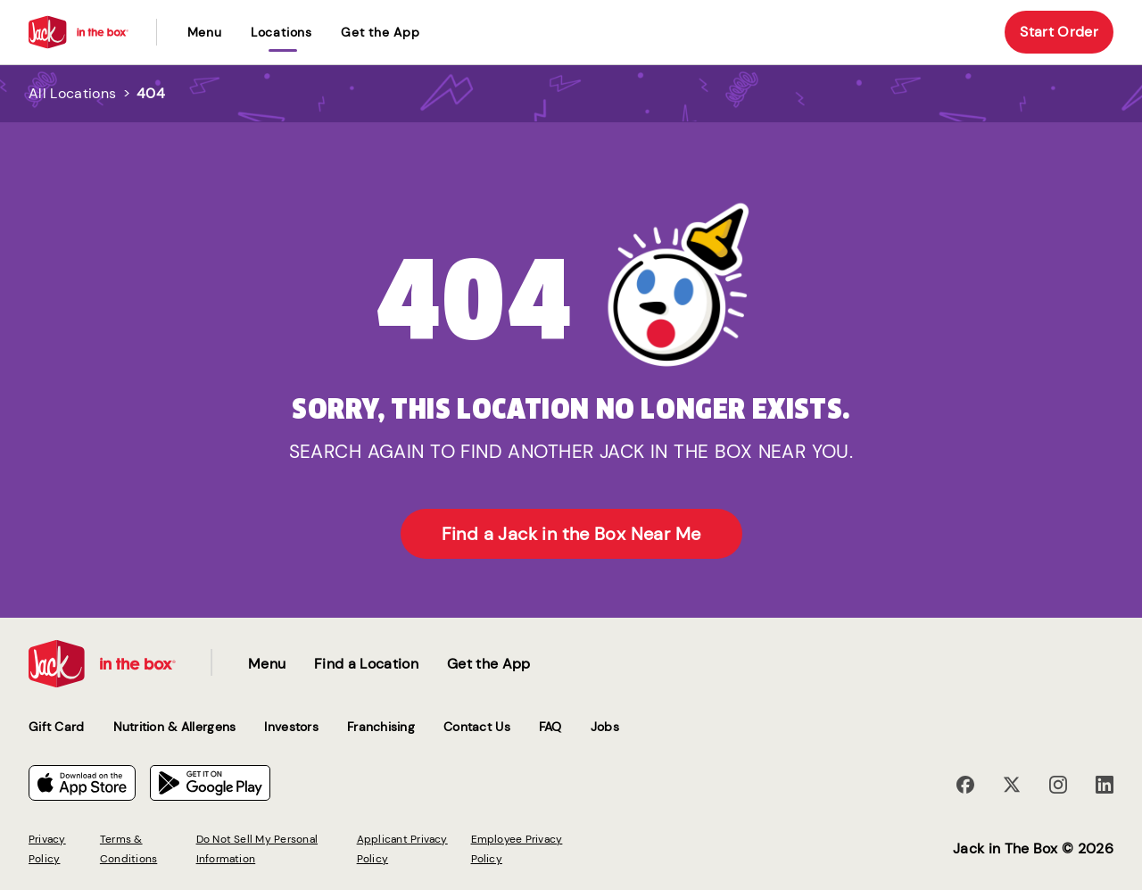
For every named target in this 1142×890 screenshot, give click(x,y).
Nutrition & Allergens (174, 727)
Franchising (381, 727)
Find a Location (366, 663)
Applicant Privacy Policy (402, 849)
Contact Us (476, 727)
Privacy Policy (47, 849)
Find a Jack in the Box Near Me (571, 533)
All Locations (72, 93)
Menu (204, 32)
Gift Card (57, 727)
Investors (291, 727)
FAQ (550, 727)
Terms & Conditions (128, 849)
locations (281, 32)
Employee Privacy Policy (517, 849)
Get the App (380, 32)
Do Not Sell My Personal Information (257, 849)
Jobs (605, 727)
